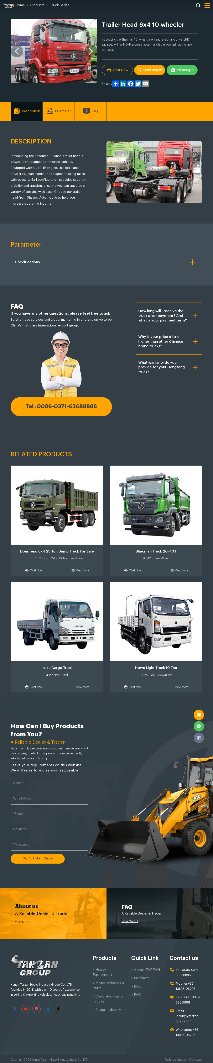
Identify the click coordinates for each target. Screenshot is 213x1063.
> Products (140, 978)
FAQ (90, 111)
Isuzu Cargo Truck (57, 668)
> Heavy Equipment (102, 972)
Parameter (58, 111)
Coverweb (195, 1057)
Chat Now (117, 70)
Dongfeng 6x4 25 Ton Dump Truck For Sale (57, 551)
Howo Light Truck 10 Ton (156, 668)
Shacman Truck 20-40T (156, 551)
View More (80, 570)
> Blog (136, 986)
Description (26, 111)
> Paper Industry (107, 1009)
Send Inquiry (149, 70)
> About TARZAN (145, 970)
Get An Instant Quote (38, 858)
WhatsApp (182, 70)
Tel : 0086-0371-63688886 (61, 406)
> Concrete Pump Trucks (108, 999)
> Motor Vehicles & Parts (109, 985)
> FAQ (136, 994)
